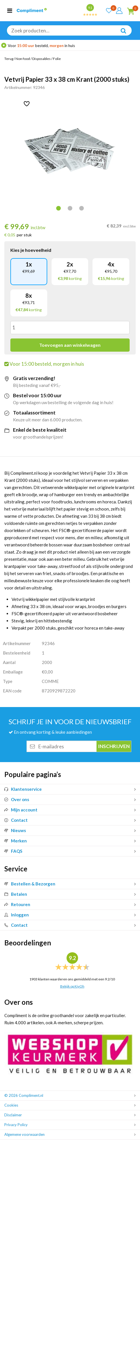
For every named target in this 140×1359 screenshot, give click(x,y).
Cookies (11, 1105)
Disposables (41, 59)
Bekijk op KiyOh (72, 986)
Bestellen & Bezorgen (29, 883)
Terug (8, 59)
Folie (57, 59)
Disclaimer (13, 1115)
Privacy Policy (16, 1124)
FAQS (13, 851)
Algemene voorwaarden (24, 1134)
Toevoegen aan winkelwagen (70, 345)
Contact (16, 820)
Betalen (15, 894)
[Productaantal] (70, 327)
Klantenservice (23, 789)
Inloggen (16, 914)
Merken (15, 840)
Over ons (16, 799)
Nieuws (15, 830)
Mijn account (20, 809)
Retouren (17, 904)
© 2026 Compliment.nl (23, 1095)
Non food (23, 59)
